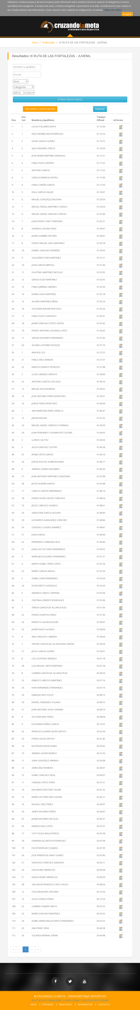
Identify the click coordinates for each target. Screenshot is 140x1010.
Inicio (35, 42)
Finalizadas (48, 42)
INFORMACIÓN (85, 1004)
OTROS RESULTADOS (70, 99)
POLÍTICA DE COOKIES (95, 1000)
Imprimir (100, 109)
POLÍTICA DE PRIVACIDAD (47, 1000)
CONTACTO (104, 1004)
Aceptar (127, 14)
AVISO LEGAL (72, 1000)
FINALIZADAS (65, 1004)
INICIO (33, 1004)
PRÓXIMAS (47, 1004)
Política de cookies (112, 10)
